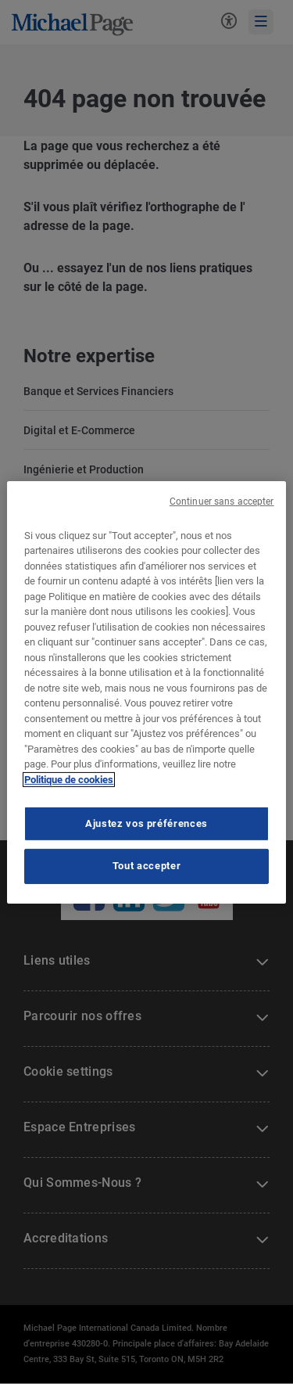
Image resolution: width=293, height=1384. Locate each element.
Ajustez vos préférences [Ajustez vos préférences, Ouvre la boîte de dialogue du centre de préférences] (146, 823)
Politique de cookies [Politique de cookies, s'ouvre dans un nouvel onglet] (68, 779)
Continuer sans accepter (222, 500)
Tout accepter (146, 866)
